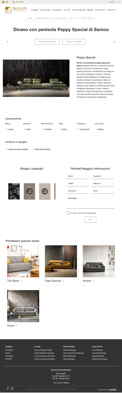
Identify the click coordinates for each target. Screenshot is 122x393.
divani (28, 129)
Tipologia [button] (81, 124)
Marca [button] (8, 124)
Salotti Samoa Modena (43, 149)
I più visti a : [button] (100, 124)
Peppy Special (88, 18)
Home (29, 18)
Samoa (11, 129)
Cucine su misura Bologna (44, 359)
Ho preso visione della (83, 213)
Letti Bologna (97, 350)
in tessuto (47, 129)
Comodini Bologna (99, 353)
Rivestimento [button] (47, 124)
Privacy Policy (91, 213)
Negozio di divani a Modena (18, 149)
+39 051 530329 (62, 383)
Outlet (67, 10)
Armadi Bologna (98, 356)
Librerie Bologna (69, 350)
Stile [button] (61, 124)
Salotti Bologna (69, 356)
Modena (101, 129)
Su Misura (57, 10)
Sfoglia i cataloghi (74, 42)
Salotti (74, 18)
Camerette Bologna (99, 359)
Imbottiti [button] (27, 124)
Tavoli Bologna (69, 359)
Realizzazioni (79, 10)
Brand (90, 10)
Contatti (111, 10)
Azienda (35, 10)
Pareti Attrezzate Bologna (73, 353)
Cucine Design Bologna (43, 350)
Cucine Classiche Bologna (44, 356)
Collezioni (46, 10)
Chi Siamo (9, 350)
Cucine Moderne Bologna (44, 353)
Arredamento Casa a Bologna (51, 18)
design (64, 129)
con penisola (84, 129)
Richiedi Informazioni (47, 42)
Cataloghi (100, 10)
